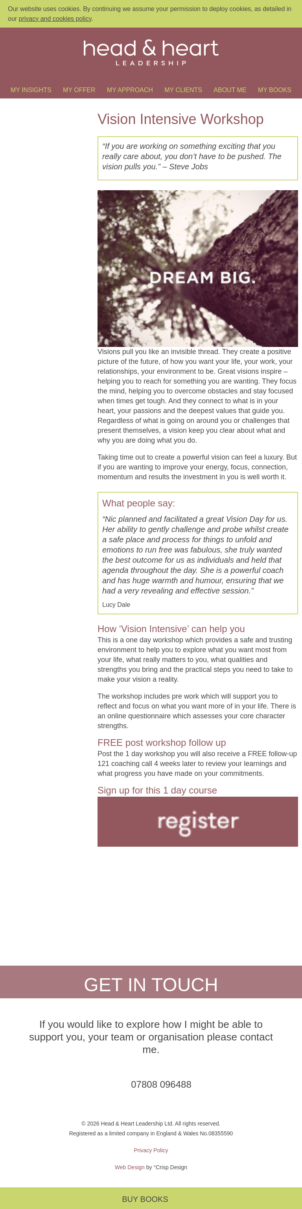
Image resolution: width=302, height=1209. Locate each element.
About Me (230, 90)
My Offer (79, 90)
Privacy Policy (151, 1150)
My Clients (183, 90)
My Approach (130, 90)
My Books (274, 90)
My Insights (31, 90)
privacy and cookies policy (55, 18)
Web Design (130, 1167)
